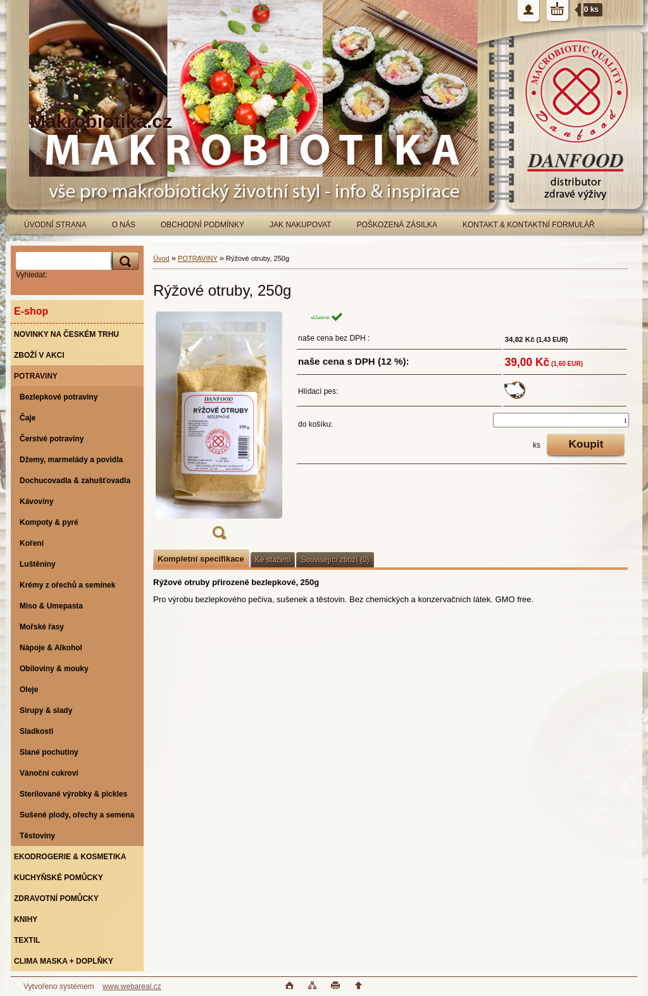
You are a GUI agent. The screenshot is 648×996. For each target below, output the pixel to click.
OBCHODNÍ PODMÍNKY (202, 224)
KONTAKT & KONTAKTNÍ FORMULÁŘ (529, 224)
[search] (123, 261)
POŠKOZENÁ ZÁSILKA (397, 224)
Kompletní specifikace (201, 559)
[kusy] (561, 420)
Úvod (161, 258)
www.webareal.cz (132, 986)
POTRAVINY (198, 258)
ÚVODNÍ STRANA (55, 224)
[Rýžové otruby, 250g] (219, 430)
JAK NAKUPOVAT (301, 224)
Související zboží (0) (335, 559)
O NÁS (123, 224)
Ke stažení (273, 559)
